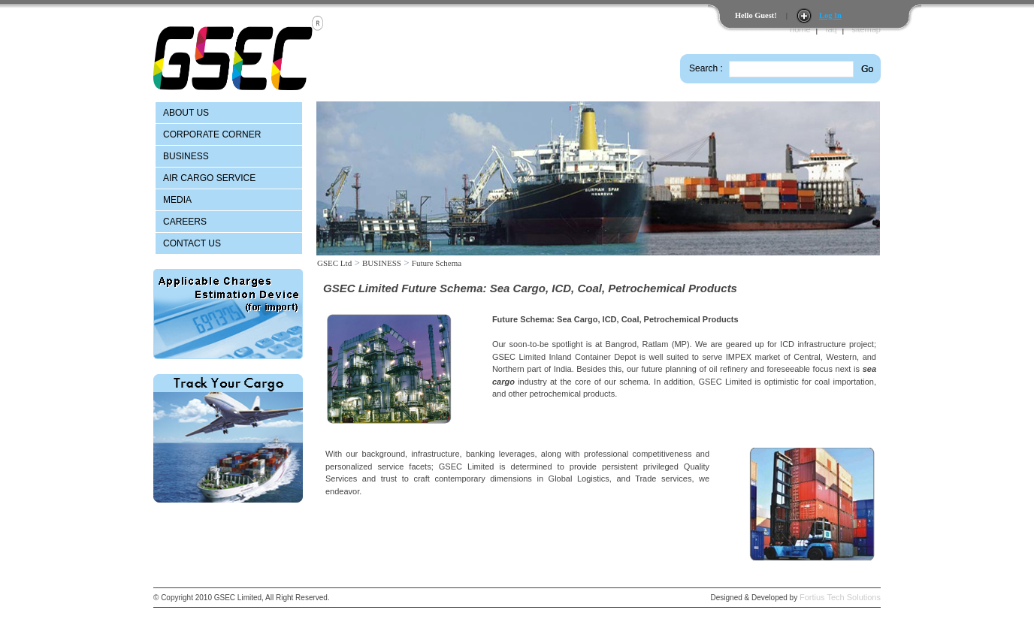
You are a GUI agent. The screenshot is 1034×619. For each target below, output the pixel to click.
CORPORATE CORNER (212, 134)
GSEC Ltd (334, 262)
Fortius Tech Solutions (840, 597)
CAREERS (185, 221)
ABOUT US (186, 112)
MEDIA (177, 200)
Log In (830, 15)
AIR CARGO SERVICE (209, 178)
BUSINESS (186, 156)
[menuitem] (229, 112)
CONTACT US (192, 243)
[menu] (229, 178)
